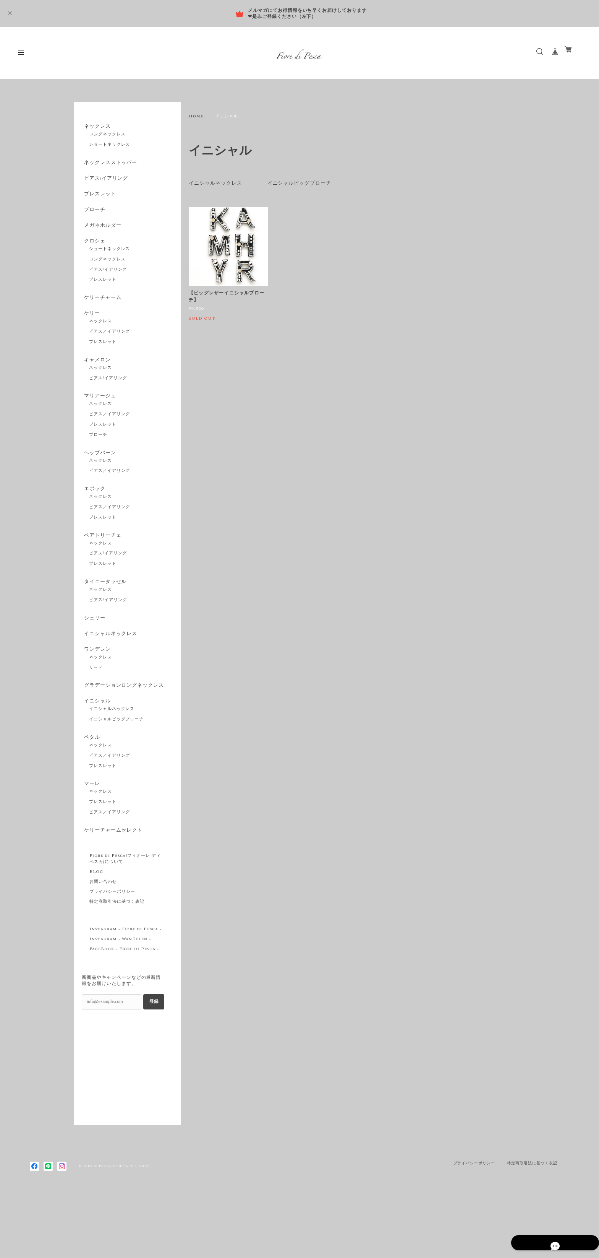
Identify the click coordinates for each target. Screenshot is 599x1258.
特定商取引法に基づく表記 (116, 959)
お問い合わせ (103, 939)
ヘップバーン (99, 477)
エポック (93, 515)
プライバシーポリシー (112, 949)
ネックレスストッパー (110, 165)
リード (96, 707)
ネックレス (96, 126)
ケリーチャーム (102, 313)
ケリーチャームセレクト (113, 885)
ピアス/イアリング (106, 182)
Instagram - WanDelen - (120, 996)
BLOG (96, 929)
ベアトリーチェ (102, 564)
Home (196, 116)
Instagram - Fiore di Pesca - (125, 986)
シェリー (93, 651)
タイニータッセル (105, 612)
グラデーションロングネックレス (122, 728)
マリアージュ (99, 418)
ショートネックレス (109, 147)
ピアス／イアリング (109, 351)
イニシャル (96, 749)
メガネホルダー (102, 236)
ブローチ (93, 218)
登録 (154, 1058)
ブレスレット (99, 200)
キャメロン (96, 380)
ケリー (90, 331)
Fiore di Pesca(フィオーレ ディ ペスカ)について (125, 916)
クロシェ (93, 254)
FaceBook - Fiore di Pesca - (124, 1006)
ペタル (90, 788)
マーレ (90, 836)
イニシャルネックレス (217, 183)
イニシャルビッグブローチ (305, 183)
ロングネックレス (107, 136)
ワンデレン (96, 687)
